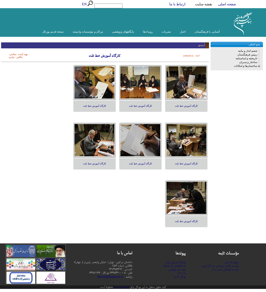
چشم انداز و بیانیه (247, 50)
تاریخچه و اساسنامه (246, 58)
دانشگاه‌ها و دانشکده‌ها (174, 266)
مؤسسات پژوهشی (177, 269)
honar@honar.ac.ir (110, 277)
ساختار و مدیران (248, 62)
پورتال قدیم (180, 276)
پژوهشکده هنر (231, 262)
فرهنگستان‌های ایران (175, 262)
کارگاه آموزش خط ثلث (186, 106)
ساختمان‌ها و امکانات (245, 65)
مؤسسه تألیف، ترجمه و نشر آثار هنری (220, 266)
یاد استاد (182, 273)
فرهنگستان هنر (121, 287)
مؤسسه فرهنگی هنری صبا (225, 269)
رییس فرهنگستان (247, 54)
